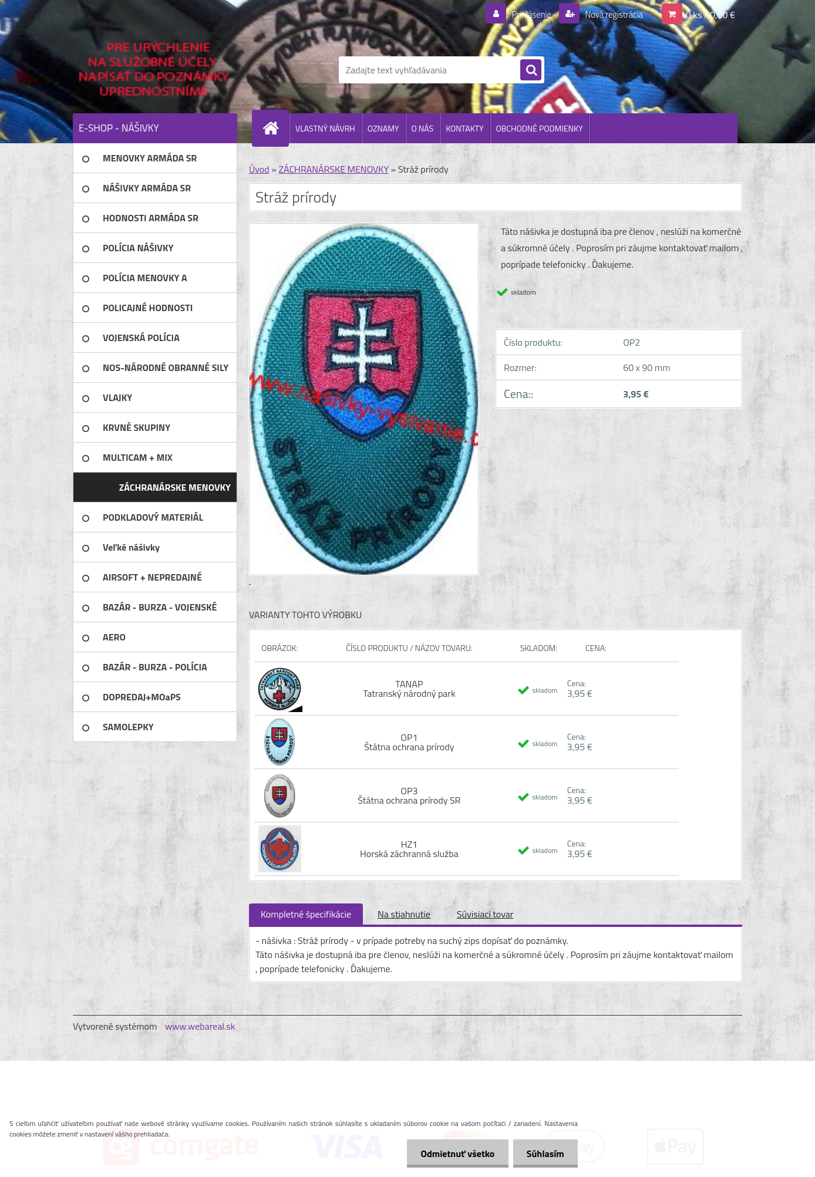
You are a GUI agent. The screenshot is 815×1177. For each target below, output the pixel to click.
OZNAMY (383, 128)
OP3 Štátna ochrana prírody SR (409, 795)
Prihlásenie (524, 14)
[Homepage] (275, 128)
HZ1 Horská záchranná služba (409, 849)
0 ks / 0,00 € (710, 14)
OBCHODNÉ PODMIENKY (539, 128)
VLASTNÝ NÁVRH (325, 128)
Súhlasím (544, 1153)
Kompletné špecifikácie (306, 914)
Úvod (259, 169)
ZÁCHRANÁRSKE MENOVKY (333, 169)
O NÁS (423, 128)
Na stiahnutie (404, 914)
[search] (530, 70)
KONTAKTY (464, 128)
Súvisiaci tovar (485, 914)
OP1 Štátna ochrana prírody (409, 742)
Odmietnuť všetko (454, 1153)
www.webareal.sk (200, 1026)
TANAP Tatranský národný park (409, 688)
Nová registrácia (610, 14)
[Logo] (153, 70)
